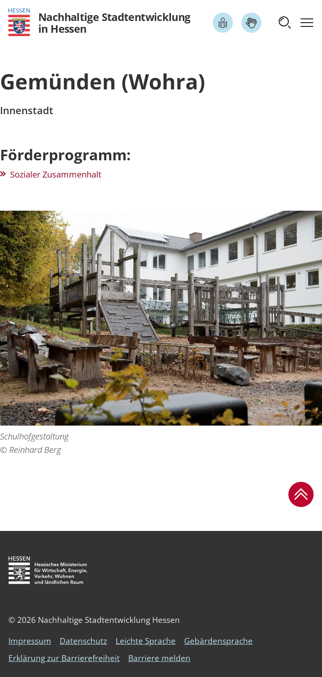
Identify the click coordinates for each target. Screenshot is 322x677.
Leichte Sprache (146, 640)
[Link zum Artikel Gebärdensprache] (251, 23)
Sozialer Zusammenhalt (55, 174)
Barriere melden (159, 658)
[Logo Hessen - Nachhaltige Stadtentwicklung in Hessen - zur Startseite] (99, 22)
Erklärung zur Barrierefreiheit (64, 658)
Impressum (29, 640)
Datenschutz (83, 640)
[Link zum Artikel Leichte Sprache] (223, 23)
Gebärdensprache (218, 640)
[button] (285, 23)
